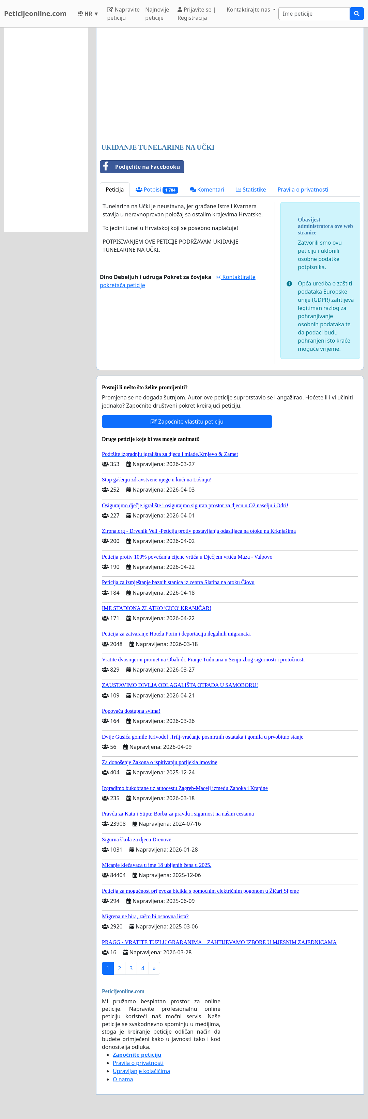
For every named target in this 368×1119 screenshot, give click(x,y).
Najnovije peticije (157, 13)
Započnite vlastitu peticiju (187, 421)
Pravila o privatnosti (303, 189)
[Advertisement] (230, 86)
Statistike (251, 189)
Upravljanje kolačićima (141, 1071)
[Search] (314, 13)
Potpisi (157, 190)
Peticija (115, 189)
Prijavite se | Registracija (197, 13)
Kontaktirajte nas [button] (249, 9)
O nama (123, 1079)
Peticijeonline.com (35, 13)
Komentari (207, 189)
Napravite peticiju (123, 13)
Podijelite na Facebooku (140, 167)
